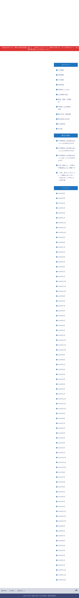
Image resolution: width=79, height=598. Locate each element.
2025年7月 (61, 247)
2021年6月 (61, 482)
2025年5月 (61, 257)
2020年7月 (61, 536)
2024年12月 (62, 281)
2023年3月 (61, 384)
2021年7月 (61, 477)
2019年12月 (62, 570)
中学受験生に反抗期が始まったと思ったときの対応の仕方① (66, 158)
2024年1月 (61, 335)
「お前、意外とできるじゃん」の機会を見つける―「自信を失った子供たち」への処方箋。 (66, 176)
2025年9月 (61, 237)
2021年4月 (61, 492)
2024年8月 (61, 301)
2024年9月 (61, 296)
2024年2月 (61, 330)
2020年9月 (61, 526)
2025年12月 (62, 222)
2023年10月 (62, 350)
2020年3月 (61, 555)
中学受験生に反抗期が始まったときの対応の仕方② (66, 149)
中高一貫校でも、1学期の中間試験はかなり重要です (66, 167)
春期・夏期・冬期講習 (64, 101)
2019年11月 (62, 575)
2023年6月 (61, 369)
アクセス (44, 53)
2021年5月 (61, 487)
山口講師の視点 (63, 94)
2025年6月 (61, 252)
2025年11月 (62, 227)
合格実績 (56, 53)
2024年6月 (61, 311)
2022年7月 (61, 423)
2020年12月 (62, 511)
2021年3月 (61, 496)
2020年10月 (62, 521)
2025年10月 (62, 232)
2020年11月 (62, 516)
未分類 (60, 129)
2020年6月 (61, 540)
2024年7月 (61, 306)
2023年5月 (61, 374)
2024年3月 (61, 325)
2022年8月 (61, 418)
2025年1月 (61, 276)
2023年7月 (61, 364)
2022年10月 (62, 408)
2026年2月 (61, 213)
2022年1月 (61, 452)
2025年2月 (61, 271)
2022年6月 (61, 428)
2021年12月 (62, 457)
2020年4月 (61, 550)
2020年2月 (61, 560)
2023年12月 (62, 340)
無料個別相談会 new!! (13, 58)
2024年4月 (61, 320)
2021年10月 (62, 467)
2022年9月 (61, 413)
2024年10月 (62, 291)
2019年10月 (62, 580)
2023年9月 (61, 355)
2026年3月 (61, 208)
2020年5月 (61, 545)
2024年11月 (62, 286)
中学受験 (6, 65)
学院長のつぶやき (64, 89)
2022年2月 (61, 448)
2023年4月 (61, 379)
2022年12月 (62, 399)
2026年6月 (61, 193)
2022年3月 (61, 443)
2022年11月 (62, 403)
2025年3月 (61, 267)
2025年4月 (61, 262)
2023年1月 (61, 394)
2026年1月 (61, 218)
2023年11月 (62, 345)
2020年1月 (61, 565)
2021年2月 (61, 501)
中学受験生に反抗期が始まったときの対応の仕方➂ (66, 142)
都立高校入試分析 (64, 119)
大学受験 (61, 80)
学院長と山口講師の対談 (64, 108)
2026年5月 (61, 198)
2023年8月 (61, 359)
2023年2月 (61, 389)
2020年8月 (61, 531)
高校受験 (61, 75)
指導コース (20, 53)
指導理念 (7, 53)
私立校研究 (61, 124)
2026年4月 (61, 203)
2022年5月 (61, 433)
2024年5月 (61, 315)
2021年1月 (61, 506)
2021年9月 (61, 472)
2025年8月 (61, 242)
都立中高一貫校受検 (64, 114)
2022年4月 (61, 438)
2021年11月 (62, 462)
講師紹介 (33, 53)
